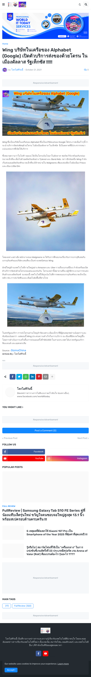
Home (5, 44)
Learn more (63, 663)
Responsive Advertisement (45, 83)
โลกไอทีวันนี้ (24, 388)
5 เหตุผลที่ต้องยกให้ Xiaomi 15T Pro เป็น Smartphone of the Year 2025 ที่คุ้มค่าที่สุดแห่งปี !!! (57, 532)
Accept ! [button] (11, 670)
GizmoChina (18, 350)
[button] (3, 4)
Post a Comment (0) (45, 430)
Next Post (82, 438)
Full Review (22, 606)
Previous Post (10, 438)
